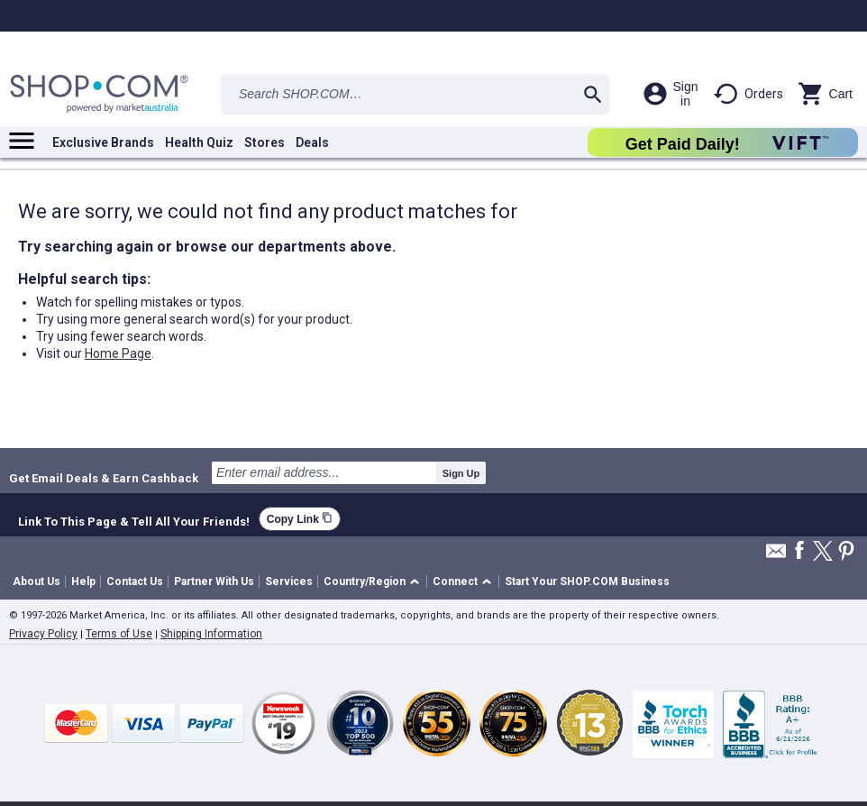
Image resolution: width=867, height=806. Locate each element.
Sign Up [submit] (461, 473)
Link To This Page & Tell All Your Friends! (134, 519)
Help (83, 581)
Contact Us (134, 581)
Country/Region (365, 581)
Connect (455, 581)
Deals (312, 142)
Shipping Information (211, 633)
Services (289, 581)
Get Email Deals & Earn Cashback (103, 478)
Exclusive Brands (103, 142)
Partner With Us (214, 581)
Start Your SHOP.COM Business (587, 581)
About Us (36, 581)
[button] (374, 582)
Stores (264, 142)
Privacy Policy (43, 633)
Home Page (118, 353)
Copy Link (300, 519)
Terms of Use (119, 633)
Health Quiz (199, 142)
